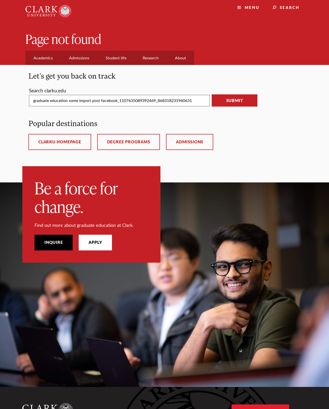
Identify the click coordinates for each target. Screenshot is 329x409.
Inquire (53, 242)
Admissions (189, 142)
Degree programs (128, 142)
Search (290, 7)
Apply (95, 242)
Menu (252, 7)
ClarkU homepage (59, 142)
